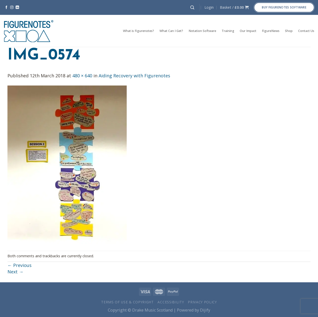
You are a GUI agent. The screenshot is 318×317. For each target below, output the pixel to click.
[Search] (192, 7)
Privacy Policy (202, 302)
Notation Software (202, 31)
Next (15, 272)
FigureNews (270, 31)
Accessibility (171, 302)
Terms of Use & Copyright (127, 302)
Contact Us (306, 31)
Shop (289, 31)
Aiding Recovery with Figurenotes (134, 76)
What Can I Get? (171, 31)
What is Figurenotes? (138, 31)
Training (228, 31)
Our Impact (248, 31)
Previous (19, 265)
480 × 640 (82, 76)
